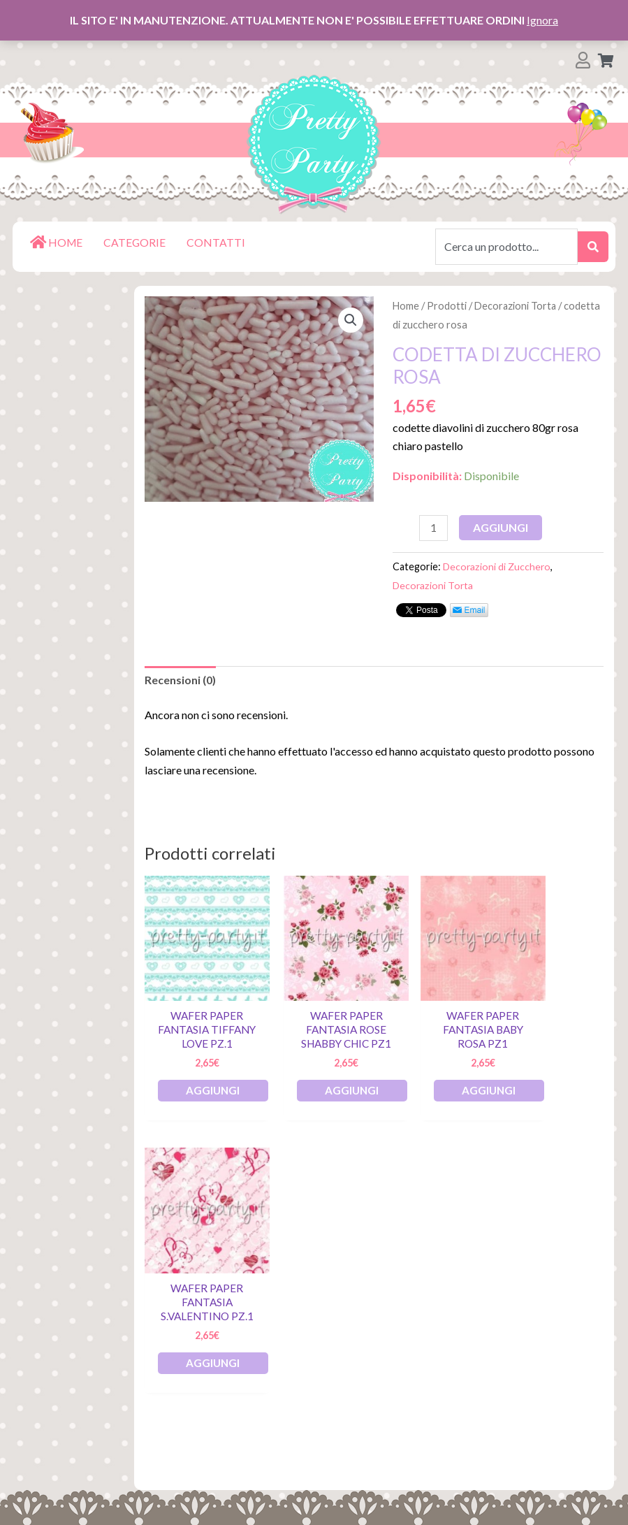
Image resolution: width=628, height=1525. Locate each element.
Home (406, 305)
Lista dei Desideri (70, 1308)
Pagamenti (53, 1353)
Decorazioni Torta (517, 305)
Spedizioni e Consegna (83, 1398)
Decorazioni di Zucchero (498, 567)
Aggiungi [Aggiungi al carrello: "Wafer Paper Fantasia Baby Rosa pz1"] (457, 1087)
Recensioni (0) (180, 680)
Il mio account (60, 1331)
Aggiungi (501, 527)
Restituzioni (56, 1375)
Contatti (45, 1443)
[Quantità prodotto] (433, 528)
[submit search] (593, 246)
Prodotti (447, 305)
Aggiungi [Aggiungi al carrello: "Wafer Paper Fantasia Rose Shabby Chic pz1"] (338, 1087)
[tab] (180, 680)
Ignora (542, 20)
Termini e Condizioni (76, 1420)
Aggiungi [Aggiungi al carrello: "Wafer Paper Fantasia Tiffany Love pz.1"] (220, 1087)
